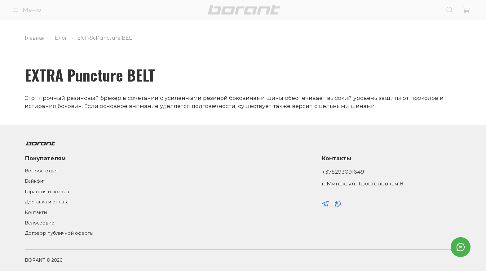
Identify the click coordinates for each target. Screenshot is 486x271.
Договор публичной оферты (59, 233)
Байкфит (35, 181)
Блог (61, 38)
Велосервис (39, 223)
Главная (35, 38)
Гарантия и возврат (48, 191)
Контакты (36, 212)
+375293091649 (343, 171)
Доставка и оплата (46, 202)
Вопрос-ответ (41, 171)
